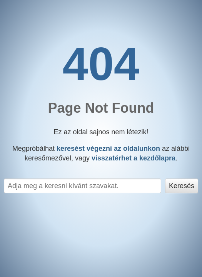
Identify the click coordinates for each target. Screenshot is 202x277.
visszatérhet (133, 158)
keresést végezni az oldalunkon (108, 148)
